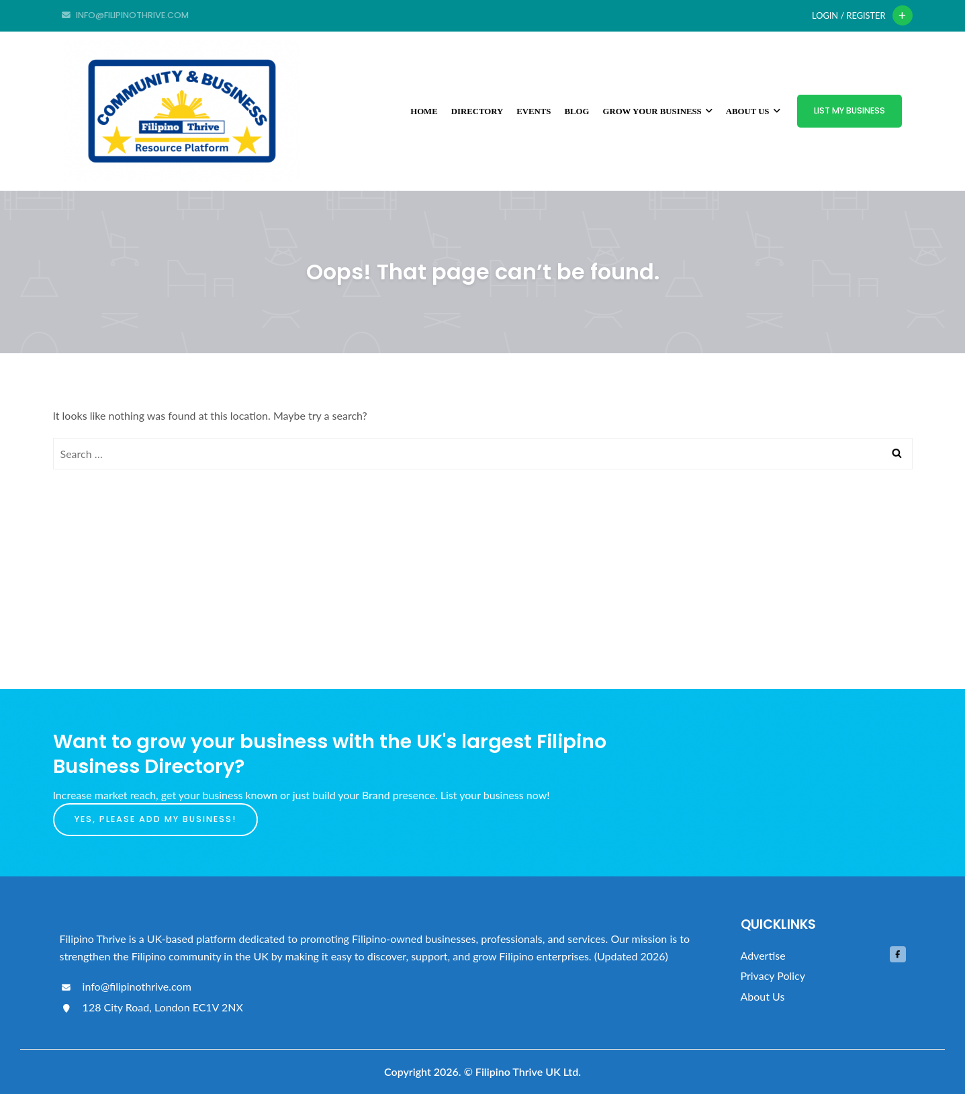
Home (424, 111)
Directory (477, 111)
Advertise (763, 955)
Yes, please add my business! (155, 819)
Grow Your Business (657, 111)
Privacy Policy (773, 975)
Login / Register (848, 15)
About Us (753, 111)
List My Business (849, 110)
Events (533, 111)
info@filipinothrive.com (125, 986)
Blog (576, 111)
